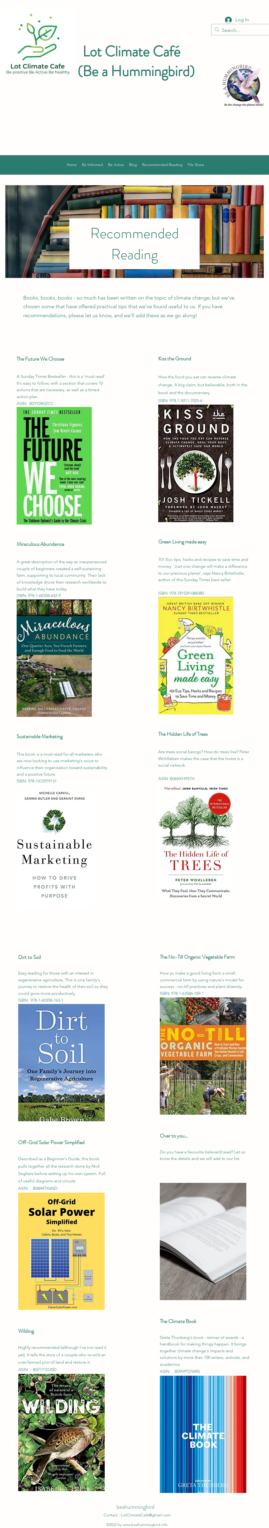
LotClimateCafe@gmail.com (146, 1514)
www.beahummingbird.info (145, 1524)
